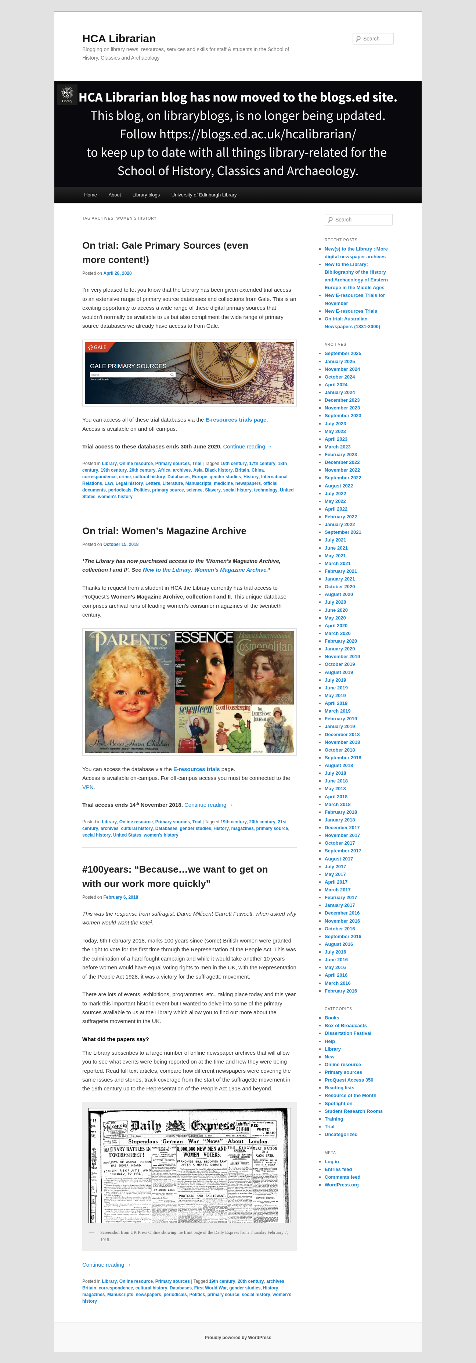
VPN (88, 787)
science (194, 490)
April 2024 (336, 384)
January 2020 (340, 649)
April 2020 (336, 625)
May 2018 (335, 788)
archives (182, 470)
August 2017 (339, 859)
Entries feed (338, 1169)
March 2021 (338, 563)
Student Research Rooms (354, 1111)
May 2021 (335, 555)
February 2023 (341, 454)
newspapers (248, 483)
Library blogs (146, 195)
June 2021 (336, 548)
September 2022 (343, 477)
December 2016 (342, 913)
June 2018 (336, 781)
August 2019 (339, 672)
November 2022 (342, 470)
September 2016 (343, 936)
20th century (142, 470)
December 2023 (342, 400)
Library (109, 463)
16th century (234, 463)
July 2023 (335, 423)
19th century (114, 470)
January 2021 (340, 579)
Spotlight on (339, 1103)
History (251, 476)
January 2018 (340, 820)
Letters (152, 483)
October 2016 (340, 928)
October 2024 (340, 377)
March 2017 (338, 889)
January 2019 (340, 726)
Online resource (136, 463)
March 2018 (338, 804)
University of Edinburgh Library (204, 195)
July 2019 (335, 680)
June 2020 (336, 610)
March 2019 (338, 711)
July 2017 (335, 866)
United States (127, 835)
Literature (173, 483)
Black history (218, 470)
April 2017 (336, 882)
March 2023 (338, 447)
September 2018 (343, 757)
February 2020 (341, 641)
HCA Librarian (119, 38)
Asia (197, 470)
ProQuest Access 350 (349, 1080)
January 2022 (340, 524)
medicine (223, 483)
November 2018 (342, 742)
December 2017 (342, 827)
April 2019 (336, 703)
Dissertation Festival (348, 1033)
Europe (199, 476)
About (114, 195)
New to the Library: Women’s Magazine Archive (204, 570)
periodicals (119, 490)
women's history (115, 496)
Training (334, 1119)
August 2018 (339, 765)
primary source (168, 490)
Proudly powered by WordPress (238, 1337)
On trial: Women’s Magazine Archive (164, 530)
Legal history (129, 483)
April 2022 (336, 509)
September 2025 (343, 353)
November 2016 (342, 921)
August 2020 (339, 594)
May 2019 (335, 695)
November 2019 (342, 656)
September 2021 (343, 532)
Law (109, 483)
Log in (332, 1161)
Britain (242, 470)
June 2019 (336, 688)
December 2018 (342, 734)
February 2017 (341, 897)
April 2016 (336, 975)
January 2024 (340, 392)
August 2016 (339, 944)
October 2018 (340, 750)
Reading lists (339, 1087)
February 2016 (341, 991)
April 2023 (336, 439)
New (330, 1056)
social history (237, 490)
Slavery (213, 490)
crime (125, 476)
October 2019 (340, 664)
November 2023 (342, 408)
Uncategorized (341, 1134)
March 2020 (338, 633)
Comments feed (343, 1177)
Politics (142, 490)
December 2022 (342, 462)
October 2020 (340, 586)
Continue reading (247, 446)
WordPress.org (342, 1185)
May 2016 (335, 967)
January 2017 (340, 905)
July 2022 (335, 493)
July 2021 (335, 540)
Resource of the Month (350, 1095)
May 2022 (335, 501)
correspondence (99, 476)
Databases (178, 476)
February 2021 (341, 571)
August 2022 (339, 486)
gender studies (225, 476)
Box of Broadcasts (346, 1025)
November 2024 (342, 369)
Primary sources (172, 463)
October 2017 (340, 843)
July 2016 (335, 952)
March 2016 (338, 983)
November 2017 (342, 835)
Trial (197, 463)
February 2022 (341, 516)
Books (332, 1018)
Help (330, 1041)
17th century (262, 463)
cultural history (149, 476)
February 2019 (341, 718)
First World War (210, 1288)
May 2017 (335, 874)
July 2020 (335, 602)
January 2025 (340, 361)
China (258, 470)
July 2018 (335, 773)
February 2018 (341, 812)
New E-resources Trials (351, 311)
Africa (164, 470)
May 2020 (335, 618)
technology (266, 490)
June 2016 (336, 959)
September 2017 (343, 850)
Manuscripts (198, 483)
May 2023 (335, 431)
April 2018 (336, 796)
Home (90, 195)
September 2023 (343, 415)
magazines (242, 828)
